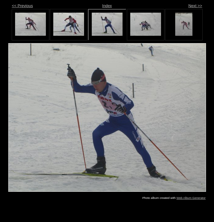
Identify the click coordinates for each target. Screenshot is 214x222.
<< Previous (22, 5)
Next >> (195, 5)
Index (107, 5)
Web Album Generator (191, 197)
